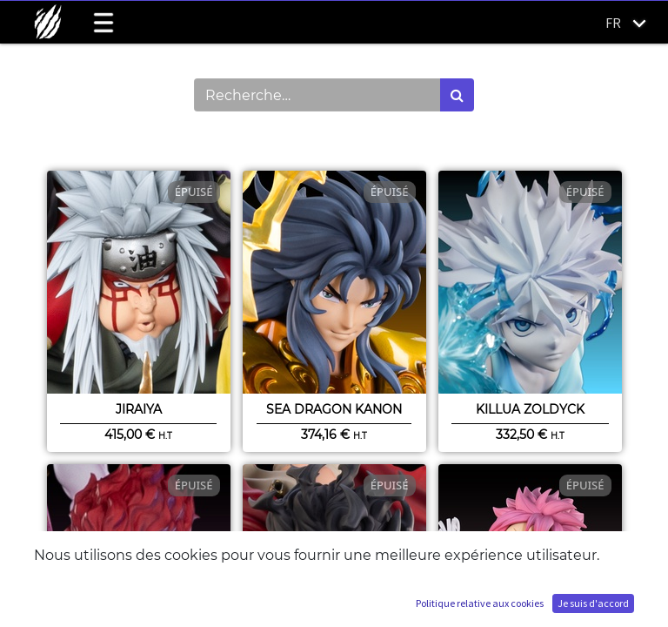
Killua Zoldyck (530, 409)
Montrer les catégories (126, 141)
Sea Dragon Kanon (334, 409)
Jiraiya (139, 409)
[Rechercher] (457, 94)
